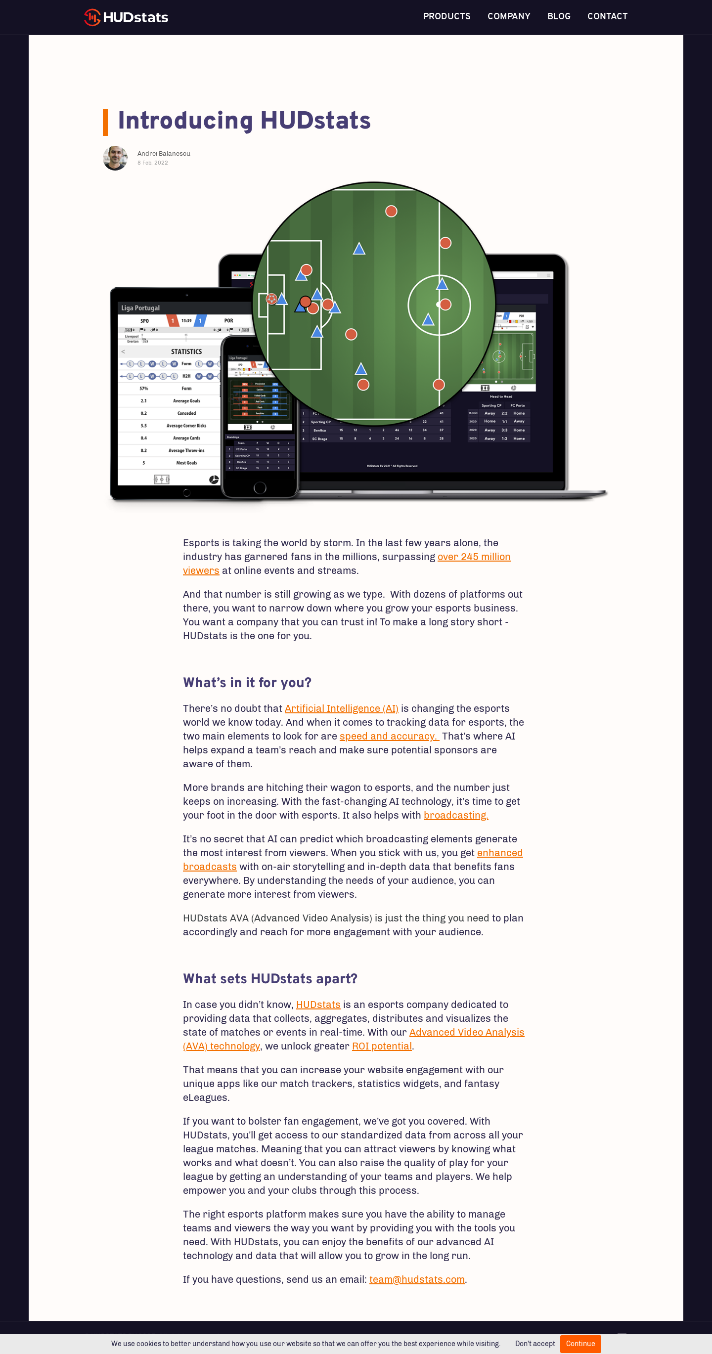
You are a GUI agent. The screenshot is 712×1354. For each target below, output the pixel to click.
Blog (559, 17)
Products (447, 17)
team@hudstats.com (417, 1279)
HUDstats (318, 1004)
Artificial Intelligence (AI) (342, 708)
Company (509, 17)
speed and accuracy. (390, 736)
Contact (607, 17)
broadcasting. (456, 815)
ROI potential (382, 1046)
